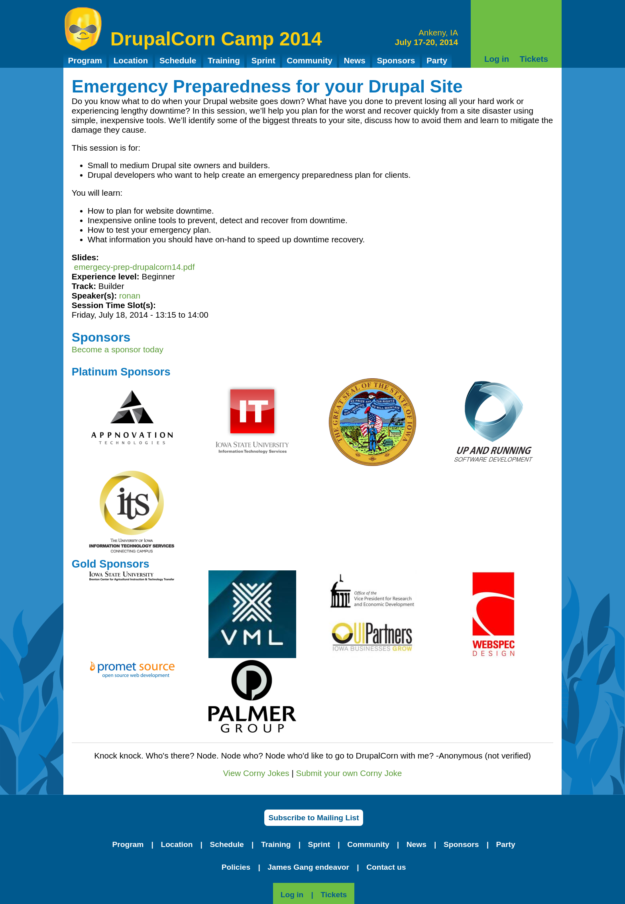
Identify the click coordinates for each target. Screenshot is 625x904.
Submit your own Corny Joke (349, 773)
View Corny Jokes (256, 773)
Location (131, 60)
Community (309, 60)
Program (85, 60)
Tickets (534, 58)
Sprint (263, 60)
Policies (236, 867)
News (354, 60)
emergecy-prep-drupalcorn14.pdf (134, 266)
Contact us (386, 867)
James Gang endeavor (308, 867)
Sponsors (396, 60)
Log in (496, 58)
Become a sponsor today (117, 349)
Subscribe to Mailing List (313, 818)
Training (224, 60)
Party (436, 60)
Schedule (177, 60)
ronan (129, 295)
